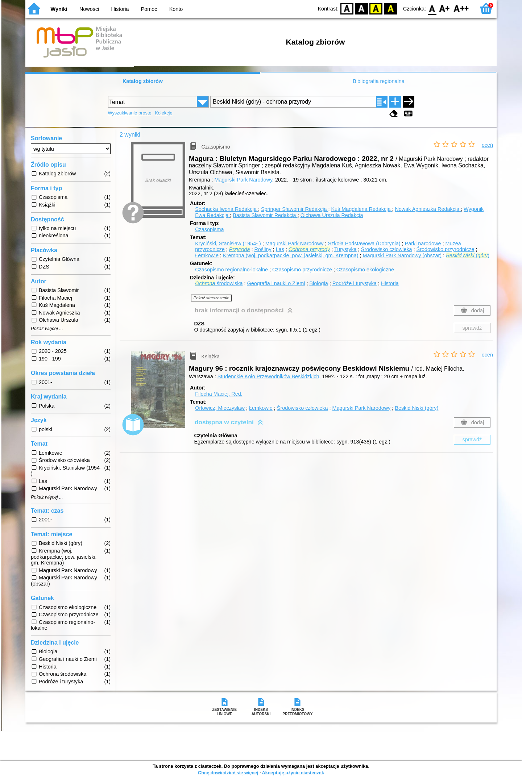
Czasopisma (209, 229)
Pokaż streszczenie (211, 298)
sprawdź (472, 328)
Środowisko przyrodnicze (446, 249)
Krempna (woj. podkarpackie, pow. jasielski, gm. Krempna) (291, 255)
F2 (461, 8)
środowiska (219, 283)
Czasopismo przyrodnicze (302, 269)
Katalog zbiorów (143, 81)
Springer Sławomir (294, 209)
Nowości (89, 9)
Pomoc (149, 9)
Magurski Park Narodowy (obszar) (402, 255)
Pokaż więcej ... (47, 328)
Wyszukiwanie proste (130, 113)
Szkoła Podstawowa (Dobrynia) (364, 243)
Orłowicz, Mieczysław (220, 408)
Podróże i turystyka (354, 283)
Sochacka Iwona (226, 209)
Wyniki (59, 9)
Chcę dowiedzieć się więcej (228, 772)
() (467, 255)
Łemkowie (207, 255)
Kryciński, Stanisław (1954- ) (228, 243)
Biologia (318, 283)
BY (390, 8)
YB (376, 8)
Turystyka (345, 249)
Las (280, 249)
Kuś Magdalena (361, 209)
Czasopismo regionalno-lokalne (231, 269)
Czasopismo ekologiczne (365, 269)
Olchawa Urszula (332, 215)
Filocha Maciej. (218, 394)
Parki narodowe (423, 243)
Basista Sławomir (265, 215)
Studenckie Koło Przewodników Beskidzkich (268, 376)
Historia (120, 9)
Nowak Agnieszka (428, 209)
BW (361, 8)
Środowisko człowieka (386, 249)
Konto (176, 9)
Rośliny (262, 249)
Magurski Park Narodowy (243, 180)
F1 (444, 8)
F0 (431, 8)
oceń (487, 145)
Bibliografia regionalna (378, 81)
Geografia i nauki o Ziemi (276, 283)
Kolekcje (163, 113)
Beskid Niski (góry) (416, 408)
